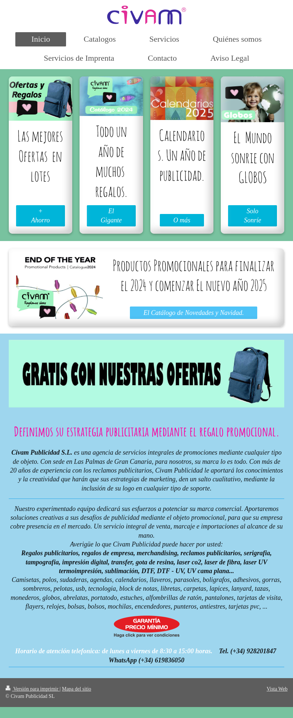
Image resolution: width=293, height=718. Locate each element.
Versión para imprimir (32, 689)
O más (181, 220)
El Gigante (111, 215)
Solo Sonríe (252, 215)
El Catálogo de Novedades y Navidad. (193, 312)
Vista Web (277, 689)
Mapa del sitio (76, 689)
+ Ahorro (40, 215)
